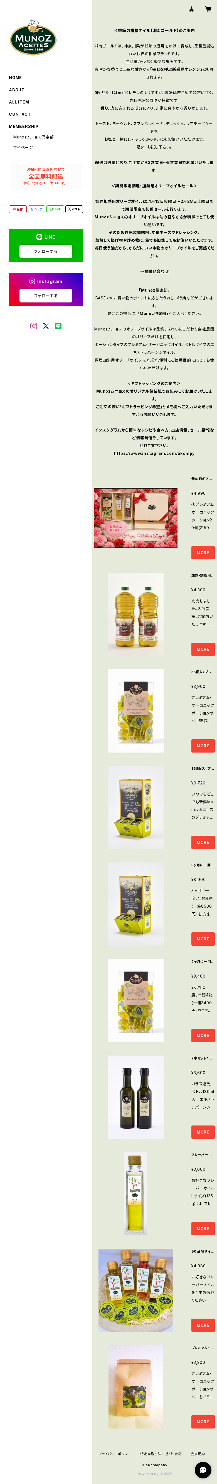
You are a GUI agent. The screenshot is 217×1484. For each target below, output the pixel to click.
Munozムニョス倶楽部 (33, 137)
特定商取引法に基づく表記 (161, 1454)
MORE (203, 552)
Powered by (154, 1474)
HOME (15, 77)
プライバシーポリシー (114, 1454)
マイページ (23, 147)
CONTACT (20, 114)
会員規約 (198, 1454)
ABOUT (16, 89)
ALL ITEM (19, 102)
